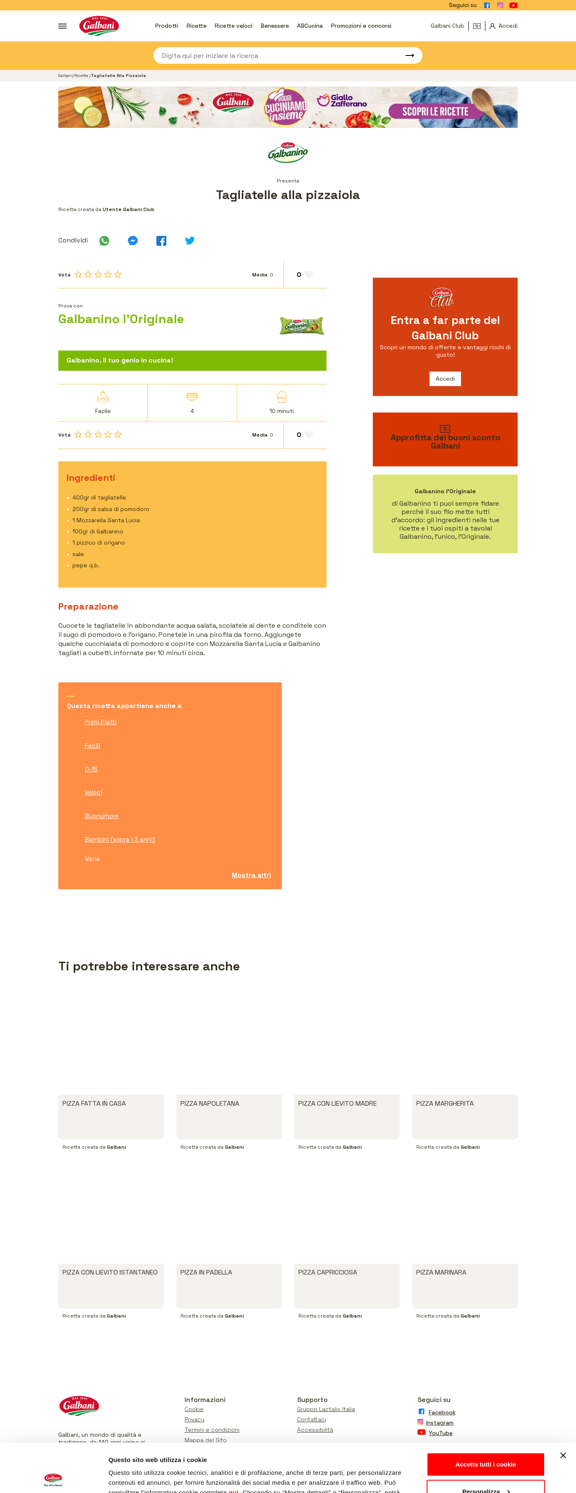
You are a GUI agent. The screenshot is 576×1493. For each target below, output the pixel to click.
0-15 (91, 769)
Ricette (196, 25)
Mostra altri (251, 875)
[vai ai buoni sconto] (445, 439)
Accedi (445, 378)
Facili (92, 745)
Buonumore (102, 816)
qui (234, 1443)
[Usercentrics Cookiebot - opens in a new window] (53, 1477)
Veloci (93, 792)
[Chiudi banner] (563, 1407)
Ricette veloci (233, 25)
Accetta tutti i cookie (486, 1415)
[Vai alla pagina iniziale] (99, 26)
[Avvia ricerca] (406, 55)
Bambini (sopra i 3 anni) (120, 839)
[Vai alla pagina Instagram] (500, 5)
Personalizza (486, 1442)
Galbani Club (447, 25)
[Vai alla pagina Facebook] (487, 5)
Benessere (275, 25)
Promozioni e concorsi (361, 25)
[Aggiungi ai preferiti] (305, 274)
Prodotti (166, 25)
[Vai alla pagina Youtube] (513, 5)
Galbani (65, 75)
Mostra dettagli (130, 1476)
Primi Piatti (101, 722)
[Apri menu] (62, 26)
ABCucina (310, 25)
